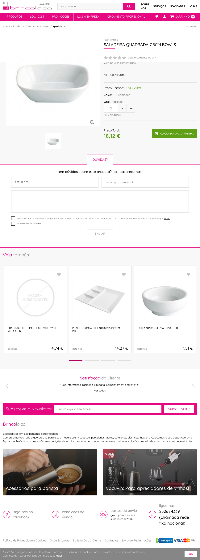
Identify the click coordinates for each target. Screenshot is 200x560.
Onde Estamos (59, 540)
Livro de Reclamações (136, 540)
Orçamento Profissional (126, 16)
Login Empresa (88, 16)
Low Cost (37, 16)
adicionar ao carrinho (174, 133)
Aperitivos (59, 26)
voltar (193, 26)
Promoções (60, 16)
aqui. (59, 555)
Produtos (14, 16)
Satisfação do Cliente (87, 540)
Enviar (100, 233)
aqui (167, 218)
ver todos (100, 390)
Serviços (159, 6)
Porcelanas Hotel (38, 26)
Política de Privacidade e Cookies (24, 540)
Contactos (111, 540)
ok (191, 554)
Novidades (177, 6)
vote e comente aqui (141, 57)
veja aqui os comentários (120, 63)
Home (6, 26)
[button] (74, 360)
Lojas (193, 6)
